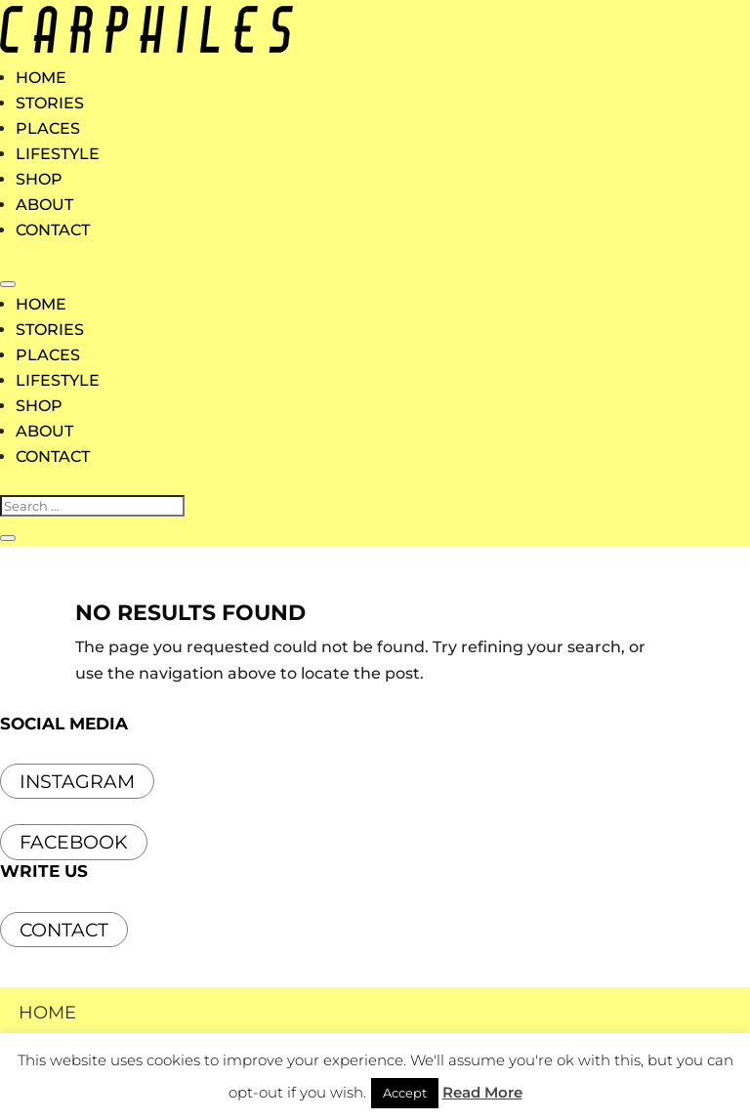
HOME (41, 77)
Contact (64, 930)
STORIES (50, 103)
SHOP (39, 179)
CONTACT (53, 230)
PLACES (48, 128)
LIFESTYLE (58, 154)
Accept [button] (405, 1092)
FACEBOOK (74, 842)
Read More (482, 1092)
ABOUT (44, 204)
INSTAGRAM (77, 781)
